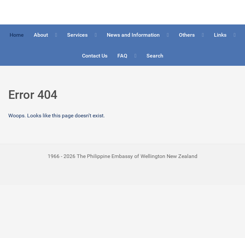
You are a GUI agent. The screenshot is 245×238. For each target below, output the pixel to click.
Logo (14, 12)
